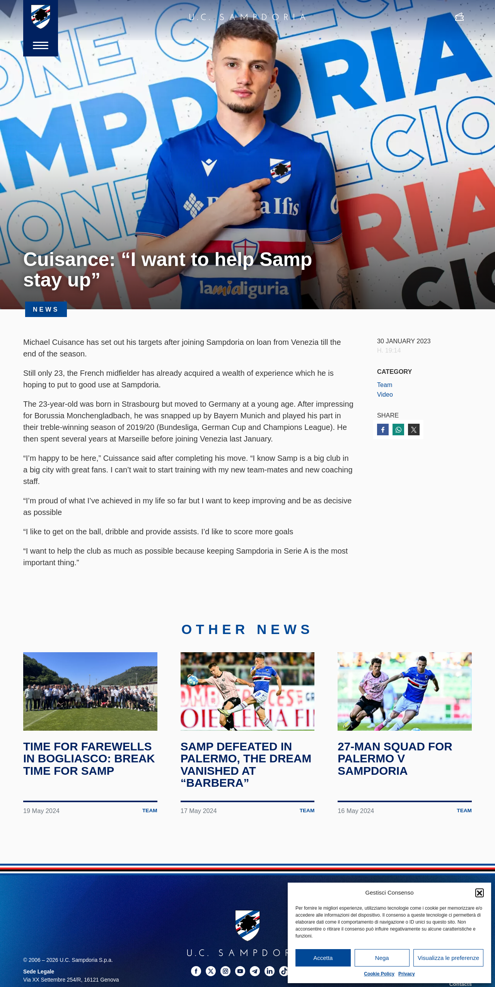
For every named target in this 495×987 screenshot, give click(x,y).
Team (385, 384)
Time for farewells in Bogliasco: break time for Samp (90, 761)
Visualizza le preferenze (448, 958)
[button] (479, 893)
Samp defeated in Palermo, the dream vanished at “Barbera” (247, 768)
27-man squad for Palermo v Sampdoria (396, 761)
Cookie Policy (379, 974)
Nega (382, 958)
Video (385, 394)
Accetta (323, 958)
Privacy (406, 974)
